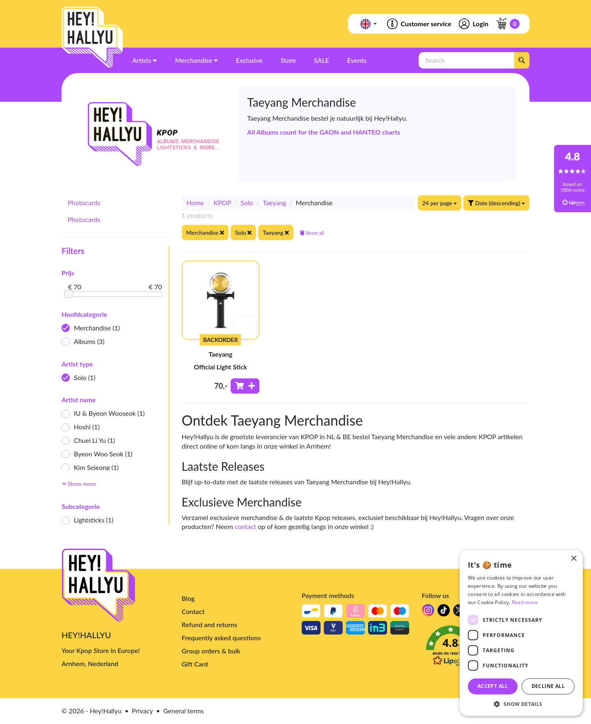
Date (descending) (496, 202)
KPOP (222, 202)
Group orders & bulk (211, 651)
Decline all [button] (548, 686)
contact (245, 526)
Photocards (84, 202)
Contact (193, 611)
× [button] (573, 559)
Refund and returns (209, 624)
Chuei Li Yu (88, 440)
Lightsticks (87, 520)
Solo (78, 378)
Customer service (418, 23)
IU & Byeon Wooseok (103, 413)
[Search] (521, 60)
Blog (188, 598)
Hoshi (81, 427)
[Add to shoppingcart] (245, 386)
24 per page (439, 202)
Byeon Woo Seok (97, 454)
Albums (83, 341)
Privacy (142, 711)
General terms (183, 711)
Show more (79, 483)
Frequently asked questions (221, 638)
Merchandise (91, 328)
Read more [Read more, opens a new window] (525, 602)
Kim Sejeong (90, 467)
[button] (521, 704)
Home (195, 202)
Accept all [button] (492, 686)
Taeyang (274, 202)
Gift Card (195, 664)
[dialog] (521, 633)
